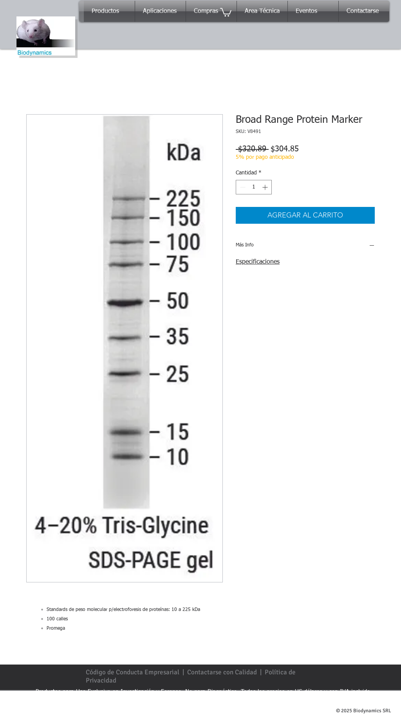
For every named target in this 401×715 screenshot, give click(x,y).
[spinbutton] (254, 187)
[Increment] (266, 187)
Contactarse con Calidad (222, 672)
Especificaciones (258, 262)
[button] (225, 11)
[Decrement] (242, 187)
